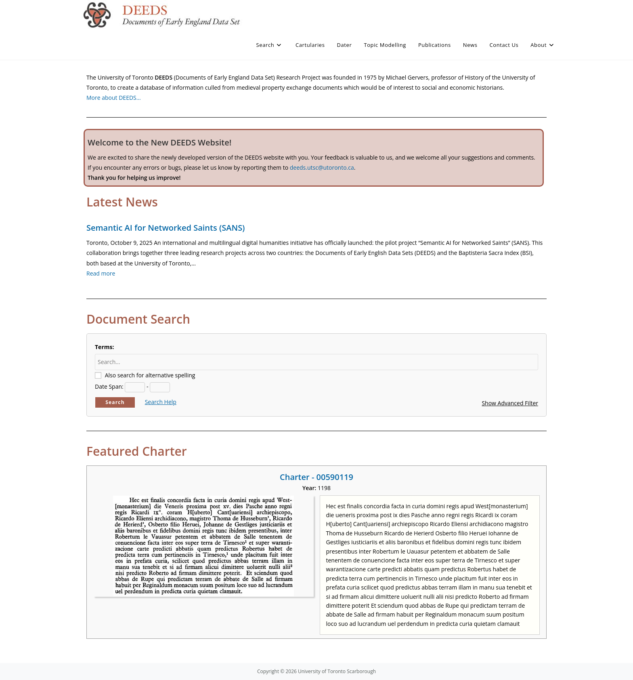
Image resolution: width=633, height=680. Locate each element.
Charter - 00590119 (316, 477)
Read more (100, 273)
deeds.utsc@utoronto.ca (322, 167)
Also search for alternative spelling (150, 375)
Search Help (160, 402)
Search (115, 402)
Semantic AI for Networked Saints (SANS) (165, 227)
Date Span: (109, 386)
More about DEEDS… (113, 97)
